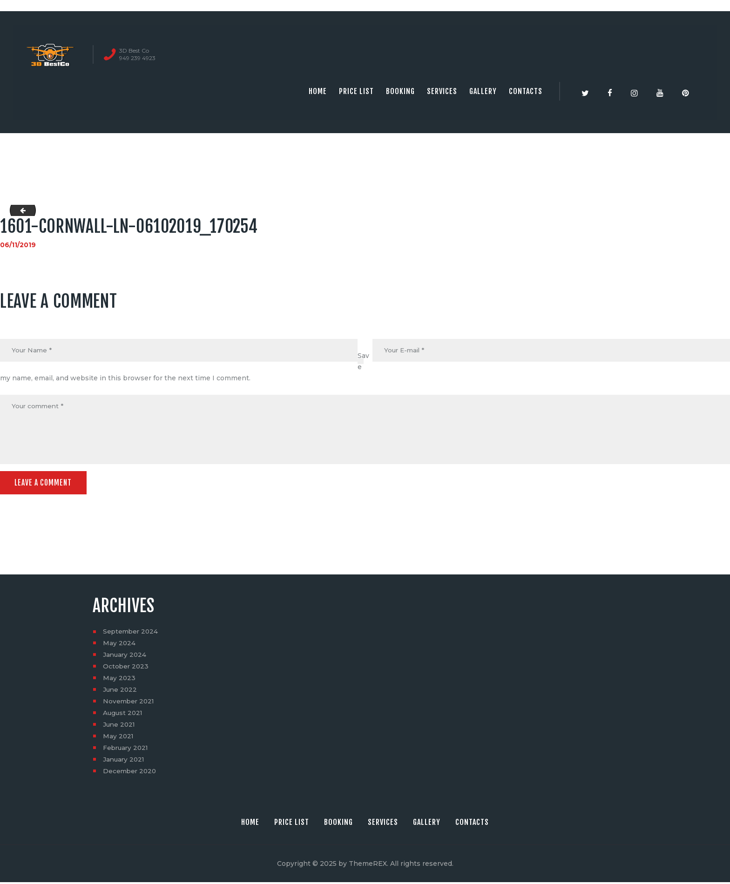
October (126, 668)
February (127, 749)
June (120, 691)
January (125, 656)
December (130, 773)
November (129, 703)
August (123, 714)
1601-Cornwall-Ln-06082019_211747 (20, 210)
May (119, 645)
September (131, 633)
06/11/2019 (18, 245)
